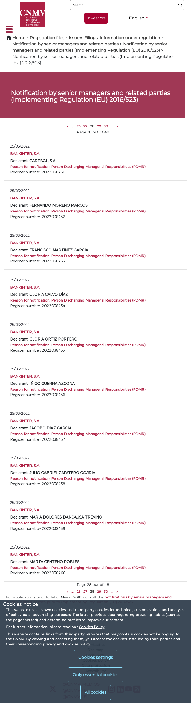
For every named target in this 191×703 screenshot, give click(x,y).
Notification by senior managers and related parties (65, 44)
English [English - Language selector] (136, 18)
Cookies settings (95, 657)
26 (78, 126)
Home (18, 37)
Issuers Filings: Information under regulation (114, 37)
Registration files (47, 37)
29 (99, 126)
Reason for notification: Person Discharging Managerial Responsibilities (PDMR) (77, 166)
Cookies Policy (91, 627)
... (72, 126)
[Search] (180, 5)
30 (106, 126)
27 (85, 126)
